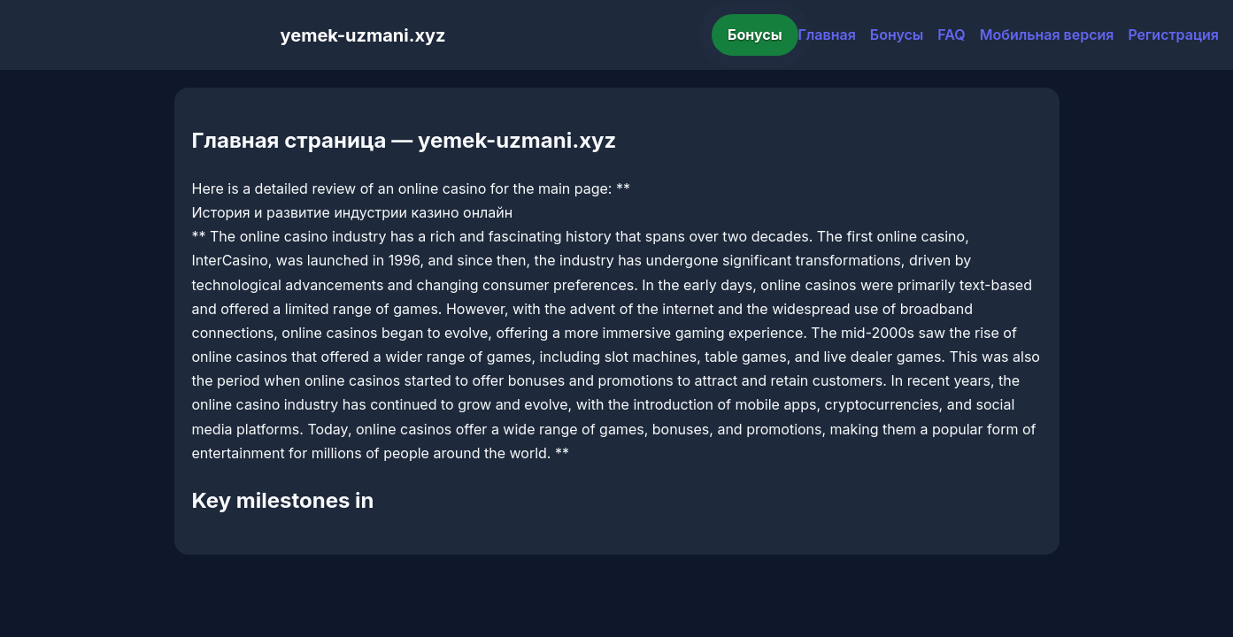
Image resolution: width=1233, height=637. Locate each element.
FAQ (951, 34)
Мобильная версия (1047, 34)
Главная (827, 34)
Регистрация (1173, 34)
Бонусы (755, 34)
